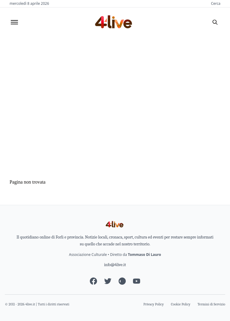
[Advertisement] (115, 82)
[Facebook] (93, 281)
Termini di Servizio (212, 304)
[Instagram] (122, 281)
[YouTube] (136, 281)
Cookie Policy (180, 304)
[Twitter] (107, 281)
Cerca (215, 3)
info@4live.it (115, 264)
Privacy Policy (153, 304)
